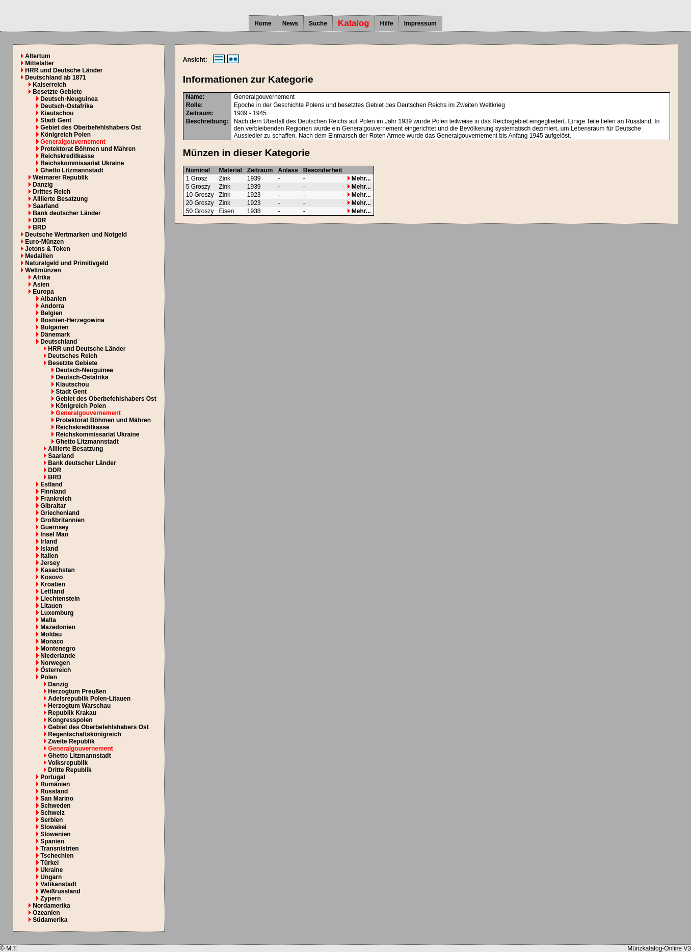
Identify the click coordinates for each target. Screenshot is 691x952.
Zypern (50, 898)
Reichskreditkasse (67, 156)
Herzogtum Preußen (77, 691)
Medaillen (39, 256)
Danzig (42, 184)
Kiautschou (56, 113)
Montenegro (57, 648)
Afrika (41, 277)
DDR (39, 220)
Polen (48, 677)
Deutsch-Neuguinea (69, 98)
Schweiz (52, 812)
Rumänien (55, 784)
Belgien (51, 313)
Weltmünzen (43, 270)
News (290, 23)
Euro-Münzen (44, 241)
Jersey (50, 563)
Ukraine (51, 869)
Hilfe (386, 23)
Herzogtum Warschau (79, 705)
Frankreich (55, 498)
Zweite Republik (71, 741)
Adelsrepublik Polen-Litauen (89, 698)
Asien (41, 284)
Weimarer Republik (60, 177)
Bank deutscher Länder (66, 213)
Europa (43, 291)
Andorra (52, 306)
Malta (48, 620)
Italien (49, 555)
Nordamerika (51, 905)
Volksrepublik (68, 762)
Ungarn (51, 877)
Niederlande (57, 655)
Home (262, 23)
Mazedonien (57, 627)
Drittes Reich (51, 191)
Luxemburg (56, 612)
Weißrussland (60, 891)
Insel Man (54, 534)
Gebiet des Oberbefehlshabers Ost (90, 127)
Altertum (37, 56)
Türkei (49, 862)
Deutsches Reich (72, 355)
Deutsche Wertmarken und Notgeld (76, 234)
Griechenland (59, 513)
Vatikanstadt (58, 884)
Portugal (52, 777)
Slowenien (55, 834)
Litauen (51, 605)
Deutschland (58, 341)
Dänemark (55, 334)
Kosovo (51, 577)
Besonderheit (322, 170)
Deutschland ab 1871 (55, 77)
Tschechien (56, 855)
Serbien (51, 820)
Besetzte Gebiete (57, 91)
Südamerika (50, 919)
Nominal (198, 170)
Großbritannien (62, 520)
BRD (39, 227)
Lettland (52, 591)
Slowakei (53, 827)
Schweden (55, 805)
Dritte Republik (69, 770)
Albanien (53, 298)
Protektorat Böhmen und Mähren (88, 148)
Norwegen (55, 662)
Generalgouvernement (72, 141)
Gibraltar (53, 505)
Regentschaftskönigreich (84, 734)
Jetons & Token (47, 248)
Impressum (420, 23)
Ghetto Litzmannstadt (71, 170)
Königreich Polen (65, 134)
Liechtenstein (59, 598)
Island (49, 548)
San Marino (56, 798)
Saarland (46, 206)
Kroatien (52, 584)
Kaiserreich (49, 84)
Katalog (353, 23)
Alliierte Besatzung (60, 198)
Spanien (52, 841)
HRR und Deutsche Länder (63, 70)
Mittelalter (39, 63)
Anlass (288, 170)
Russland (54, 791)
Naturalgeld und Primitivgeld (66, 263)
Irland (48, 541)
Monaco (51, 641)
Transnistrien (59, 848)
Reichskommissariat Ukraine (82, 163)
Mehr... (359, 178)
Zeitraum (260, 170)
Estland (51, 484)
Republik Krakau (72, 712)
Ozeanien (46, 912)
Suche (318, 23)
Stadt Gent (55, 120)
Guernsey (54, 527)
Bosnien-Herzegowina (72, 320)
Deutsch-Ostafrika (66, 106)
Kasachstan (57, 570)
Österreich (55, 670)
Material (230, 170)
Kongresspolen (70, 720)
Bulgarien (54, 327)
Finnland (53, 491)
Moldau (51, 634)
